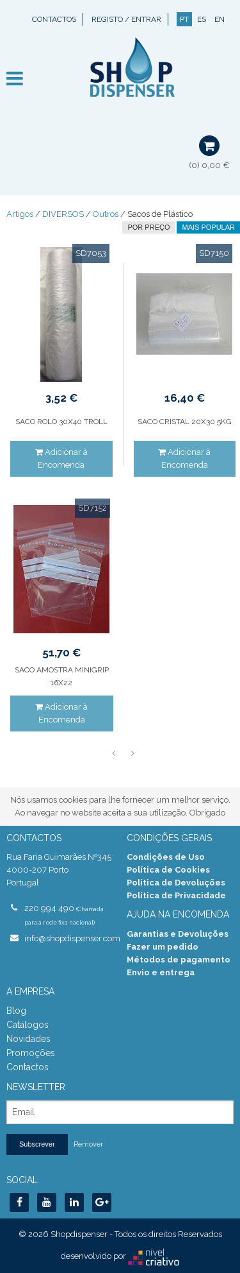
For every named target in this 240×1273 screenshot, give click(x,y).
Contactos (54, 19)
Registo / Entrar (126, 19)
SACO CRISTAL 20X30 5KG (185, 421)
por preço (148, 227)
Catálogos (27, 1025)
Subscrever (37, 1144)
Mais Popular (208, 227)
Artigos (19, 214)
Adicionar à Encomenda (61, 458)
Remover (88, 1144)
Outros (105, 214)
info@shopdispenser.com (69, 938)
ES (201, 19)
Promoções (30, 1053)
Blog (16, 1010)
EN (219, 19)
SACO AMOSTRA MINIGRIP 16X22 (62, 676)
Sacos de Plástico (160, 214)
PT (184, 19)
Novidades (28, 1039)
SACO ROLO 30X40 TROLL (61, 421)
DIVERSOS (63, 214)
